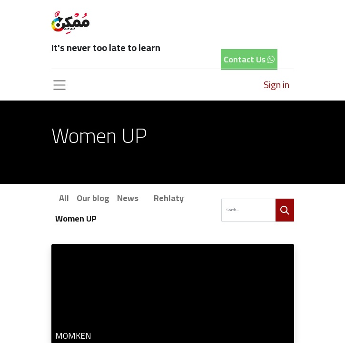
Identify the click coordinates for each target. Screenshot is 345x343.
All (64, 198)
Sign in (276, 84)
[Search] (285, 210)
